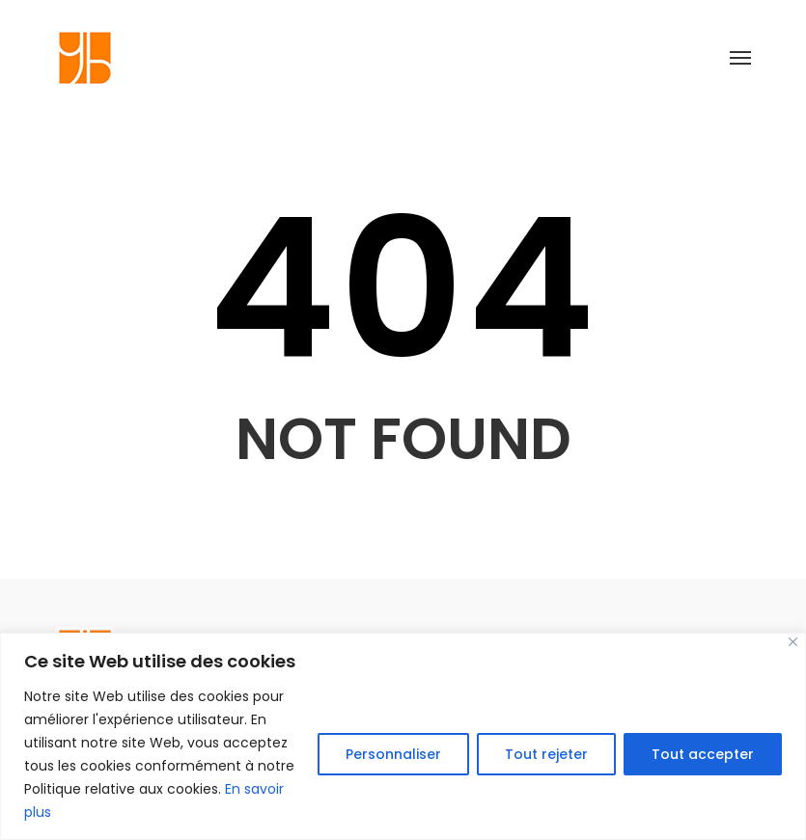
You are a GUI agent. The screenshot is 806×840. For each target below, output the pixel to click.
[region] (403, 736)
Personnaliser (393, 754)
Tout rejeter (546, 754)
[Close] (793, 641)
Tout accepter (703, 754)
